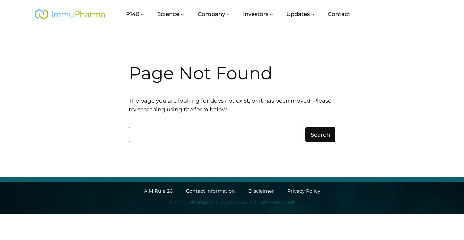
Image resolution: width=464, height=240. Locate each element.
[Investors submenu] (271, 14)
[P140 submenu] (142, 14)
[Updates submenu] (312, 14)
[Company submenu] (228, 14)
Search (320, 134)
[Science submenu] (182, 14)
